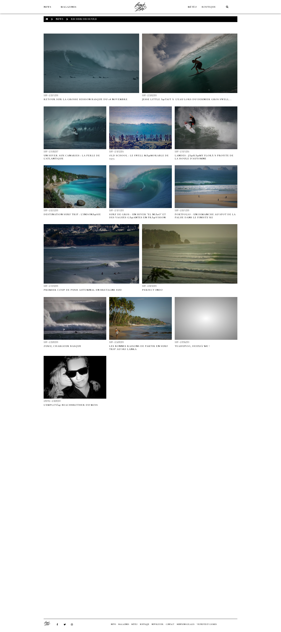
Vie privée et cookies (207, 624)
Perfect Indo (152, 289)
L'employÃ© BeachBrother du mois (71, 405)
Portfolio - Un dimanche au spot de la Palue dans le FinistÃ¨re (205, 216)
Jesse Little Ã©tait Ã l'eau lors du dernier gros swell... (187, 99)
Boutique (209, 6)
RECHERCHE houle (84, 19)
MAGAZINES (68, 6)
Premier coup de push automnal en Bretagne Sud (83, 289)
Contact (170, 624)
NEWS (47, 6)
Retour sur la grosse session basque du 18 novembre (86, 99)
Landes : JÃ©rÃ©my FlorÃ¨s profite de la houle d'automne (204, 157)
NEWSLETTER (157, 624)
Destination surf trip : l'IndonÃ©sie (72, 214)
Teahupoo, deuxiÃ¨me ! (192, 346)
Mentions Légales (185, 624)
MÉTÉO (192, 6)
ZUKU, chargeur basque (62, 346)
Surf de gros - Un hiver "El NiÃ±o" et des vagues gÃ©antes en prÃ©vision (137, 216)
